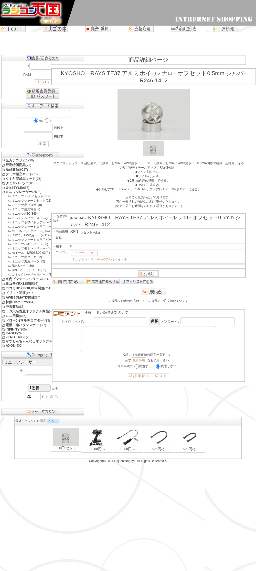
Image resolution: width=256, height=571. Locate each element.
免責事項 (139, 365)
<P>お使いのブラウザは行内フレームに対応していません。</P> (128, 442)
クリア (53, 421)
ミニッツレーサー (84, 253)
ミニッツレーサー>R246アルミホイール (99, 259)
